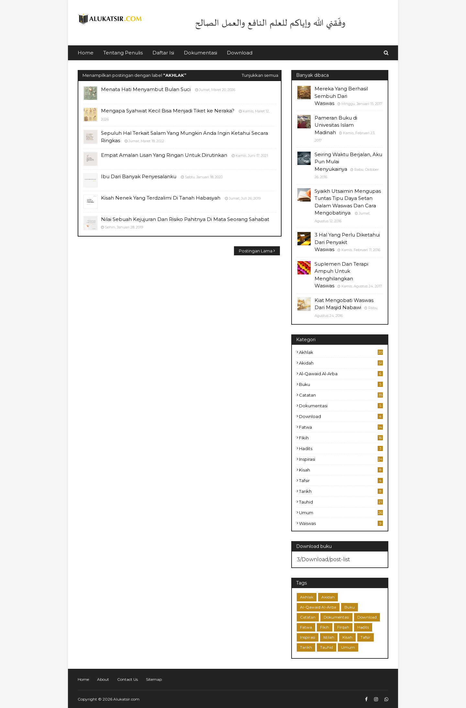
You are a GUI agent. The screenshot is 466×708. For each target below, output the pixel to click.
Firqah (343, 627)
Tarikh (341, 491)
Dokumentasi (341, 405)
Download (341, 416)
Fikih (341, 437)
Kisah (341, 469)
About (103, 679)
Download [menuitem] (239, 53)
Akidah (341, 363)
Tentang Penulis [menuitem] (123, 53)
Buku (341, 384)
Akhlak (341, 352)
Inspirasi (341, 459)
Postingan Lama (255, 250)
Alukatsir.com (126, 699)
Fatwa (341, 427)
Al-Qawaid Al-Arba (341, 373)
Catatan (341, 395)
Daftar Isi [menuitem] (163, 53)
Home (83, 679)
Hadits (341, 448)
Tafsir (341, 480)
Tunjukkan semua (260, 75)
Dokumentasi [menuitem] (200, 53)
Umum (341, 512)
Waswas (341, 523)
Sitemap (154, 679)
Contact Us (127, 679)
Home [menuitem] (86, 53)
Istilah (328, 637)
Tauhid (341, 502)
